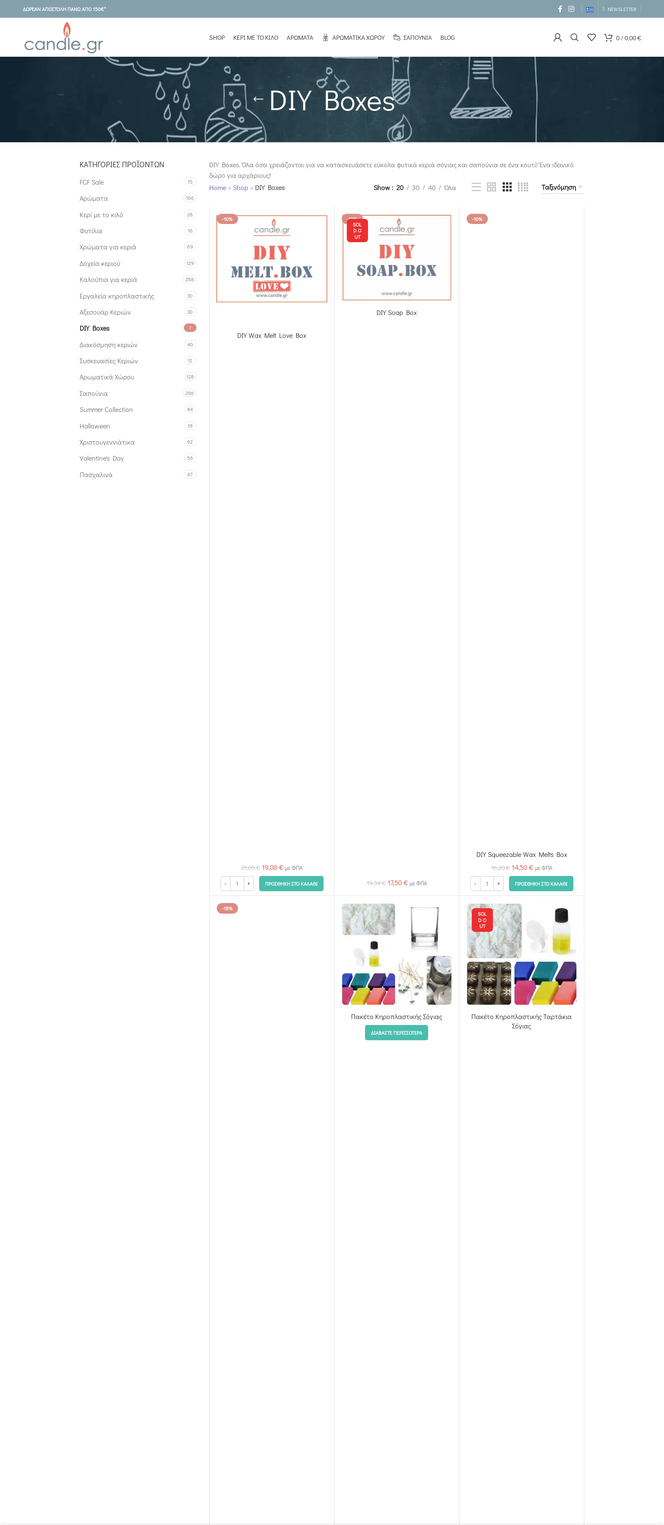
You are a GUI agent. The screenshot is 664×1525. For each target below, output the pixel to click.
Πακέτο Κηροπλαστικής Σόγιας (396, 1016)
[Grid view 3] (507, 187)
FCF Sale (92, 181)
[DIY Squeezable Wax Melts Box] (522, 528)
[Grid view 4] (523, 187)
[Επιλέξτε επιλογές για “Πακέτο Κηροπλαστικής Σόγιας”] (396, 1032)
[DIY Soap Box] (397, 257)
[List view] (476, 187)
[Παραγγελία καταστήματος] (562, 187)
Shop (240, 187)
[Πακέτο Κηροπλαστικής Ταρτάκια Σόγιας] (522, 954)
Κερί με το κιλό (101, 214)
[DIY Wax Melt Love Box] (272, 269)
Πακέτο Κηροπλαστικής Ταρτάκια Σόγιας (521, 1021)
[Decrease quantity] (225, 883)
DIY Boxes (94, 327)
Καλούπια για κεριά (108, 279)
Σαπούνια (94, 393)
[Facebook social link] (560, 9)
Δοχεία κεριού (100, 263)
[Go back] (258, 99)
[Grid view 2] (491, 187)
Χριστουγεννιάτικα (107, 441)
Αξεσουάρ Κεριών (105, 311)
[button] (291, 883)
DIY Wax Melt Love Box (271, 335)
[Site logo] (63, 36)
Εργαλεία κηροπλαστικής (117, 295)
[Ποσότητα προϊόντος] (237, 883)
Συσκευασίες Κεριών (109, 360)
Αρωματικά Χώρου (107, 376)
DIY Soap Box (396, 312)
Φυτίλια (91, 230)
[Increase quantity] (248, 883)
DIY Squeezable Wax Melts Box (521, 854)
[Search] (574, 37)
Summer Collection (106, 409)
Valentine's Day (102, 457)
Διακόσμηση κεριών (109, 344)
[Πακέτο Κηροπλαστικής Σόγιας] (397, 954)
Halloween (95, 425)
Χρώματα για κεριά (108, 246)
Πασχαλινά (96, 474)
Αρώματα (94, 197)
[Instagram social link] (571, 9)
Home (217, 187)
